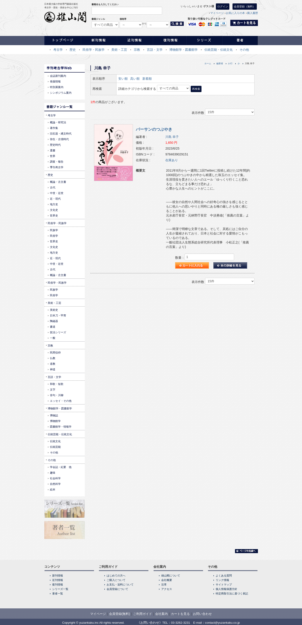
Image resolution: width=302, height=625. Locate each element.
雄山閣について (170, 575)
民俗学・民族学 (94, 49)
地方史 (54, 204)
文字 (52, 389)
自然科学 (55, 484)
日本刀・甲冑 (58, 315)
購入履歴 (252, 13)
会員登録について (117, 589)
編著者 (219, 63)
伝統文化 (55, 441)
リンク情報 (222, 580)
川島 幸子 (172, 137)
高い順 (135, 78)
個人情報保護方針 (226, 589)
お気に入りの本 (235, 13)
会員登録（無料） (244, 6)
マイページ (217, 13)
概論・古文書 (58, 181)
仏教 (52, 358)
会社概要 (166, 580)
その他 (244, 49)
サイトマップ (224, 584)
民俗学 (54, 235)
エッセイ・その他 (61, 400)
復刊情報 (57, 584)
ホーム (207, 63)
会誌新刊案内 (58, 75)
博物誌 (54, 415)
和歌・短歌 (56, 384)
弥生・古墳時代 (59, 139)
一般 (52, 338)
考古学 (58, 49)
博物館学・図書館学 (183, 49)
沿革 (164, 584)
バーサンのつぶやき (154, 129)
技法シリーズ (58, 332)
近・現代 (55, 198)
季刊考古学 (56, 167)
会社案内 (161, 614)
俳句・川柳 (56, 395)
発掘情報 (55, 81)
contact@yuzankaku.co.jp (222, 622)
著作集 (54, 128)
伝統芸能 (55, 446)
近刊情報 (57, 580)
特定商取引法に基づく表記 (232, 593)
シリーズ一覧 (60, 589)
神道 (52, 369)
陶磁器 (54, 321)
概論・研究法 (58, 122)
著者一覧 (57, 593)
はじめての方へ (116, 575)
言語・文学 (155, 49)
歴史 (72, 49)
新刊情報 (57, 575)
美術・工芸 (119, 49)
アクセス (166, 589)
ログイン (222, 6)
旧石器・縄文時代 (61, 133)
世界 (52, 156)
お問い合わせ (202, 614)
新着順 (147, 78)
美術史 (54, 309)
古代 (52, 187)
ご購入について (116, 580)
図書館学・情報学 (61, 426)
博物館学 (55, 421)
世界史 (54, 215)
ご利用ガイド (142, 614)
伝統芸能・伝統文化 (218, 49)
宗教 (137, 49)
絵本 (52, 489)
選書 (52, 150)
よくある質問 (224, 575)
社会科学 (55, 478)
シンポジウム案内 (61, 92)
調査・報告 (56, 161)
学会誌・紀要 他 (61, 467)
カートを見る (180, 614)
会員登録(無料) (119, 614)
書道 (52, 326)
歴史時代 (55, 144)
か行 (230, 63)
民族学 (54, 230)
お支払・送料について (120, 584)
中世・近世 (56, 193)
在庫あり (171, 160)
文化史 (54, 210)
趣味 (52, 472)
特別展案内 (56, 87)
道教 (52, 363)
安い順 (123, 78)
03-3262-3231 (180, 622)
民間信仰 (55, 352)
